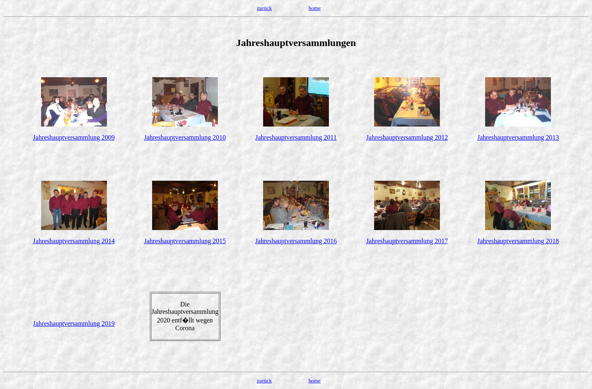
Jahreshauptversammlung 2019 (74, 323)
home (314, 8)
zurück (264, 8)
